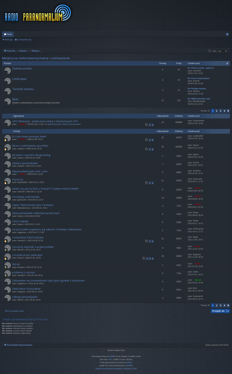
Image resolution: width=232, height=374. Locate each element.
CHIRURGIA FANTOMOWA (27, 237)
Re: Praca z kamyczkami (198, 78)
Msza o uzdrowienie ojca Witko (30, 145)
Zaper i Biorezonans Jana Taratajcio (32, 205)
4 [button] (224, 110)
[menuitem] (227, 34)
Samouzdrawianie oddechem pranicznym (36, 213)
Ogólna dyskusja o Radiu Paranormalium (64, 124)
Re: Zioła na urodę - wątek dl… (201, 68)
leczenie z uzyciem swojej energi (31, 155)
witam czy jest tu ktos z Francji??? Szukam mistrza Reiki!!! (45, 188)
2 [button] (216, 110)
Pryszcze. (18, 179)
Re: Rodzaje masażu (197, 88)
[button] (228, 111)
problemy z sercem (23, 272)
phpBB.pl (128, 362)
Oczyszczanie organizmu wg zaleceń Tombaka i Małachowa (46, 229)
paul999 (130, 366)
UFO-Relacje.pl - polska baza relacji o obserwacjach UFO (45, 121)
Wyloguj (9, 39)
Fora (9, 34)
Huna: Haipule (20, 221)
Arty (110, 359)
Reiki (15, 99)
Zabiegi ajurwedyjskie (24, 296)
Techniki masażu (23, 89)
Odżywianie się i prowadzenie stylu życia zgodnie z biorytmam (48, 280)
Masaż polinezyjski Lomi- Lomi (29, 171)
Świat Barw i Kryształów (26, 288)
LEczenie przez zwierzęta (27, 255)
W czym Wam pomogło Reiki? (29, 136)
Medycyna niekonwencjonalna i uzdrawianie (36, 58)
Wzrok (16, 264)
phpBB (111, 356)
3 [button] (220, 110)
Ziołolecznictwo (22, 68)
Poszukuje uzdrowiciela (25, 196)
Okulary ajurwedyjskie (25, 163)
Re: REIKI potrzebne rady (199, 99)
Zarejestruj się (24, 39)
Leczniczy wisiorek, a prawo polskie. (33, 246)
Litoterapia (19, 79)
